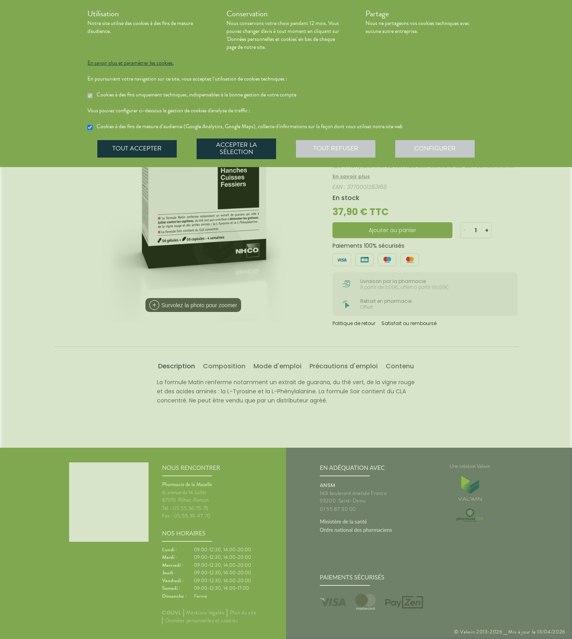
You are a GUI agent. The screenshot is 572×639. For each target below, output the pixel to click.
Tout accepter (137, 148)
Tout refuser (335, 148)
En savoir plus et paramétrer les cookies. (130, 63)
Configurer (435, 148)
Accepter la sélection (236, 148)
